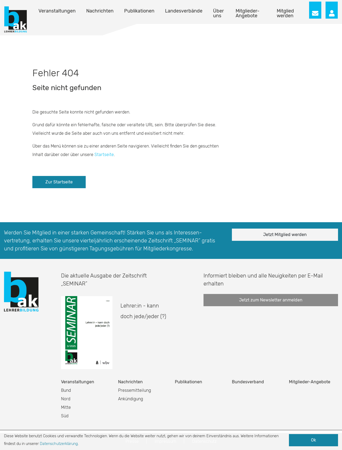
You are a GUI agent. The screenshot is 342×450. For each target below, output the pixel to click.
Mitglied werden (285, 13)
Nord (65, 398)
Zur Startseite (59, 181)
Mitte (66, 407)
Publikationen (139, 11)
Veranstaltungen (57, 11)
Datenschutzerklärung (59, 443)
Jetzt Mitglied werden (285, 234)
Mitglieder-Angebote (247, 13)
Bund (66, 390)
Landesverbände (183, 11)
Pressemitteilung (134, 390)
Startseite (104, 154)
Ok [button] (313, 440)
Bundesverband (248, 381)
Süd (64, 415)
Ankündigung (130, 398)
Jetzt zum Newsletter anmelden (270, 299)
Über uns (218, 13)
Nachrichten (100, 11)
